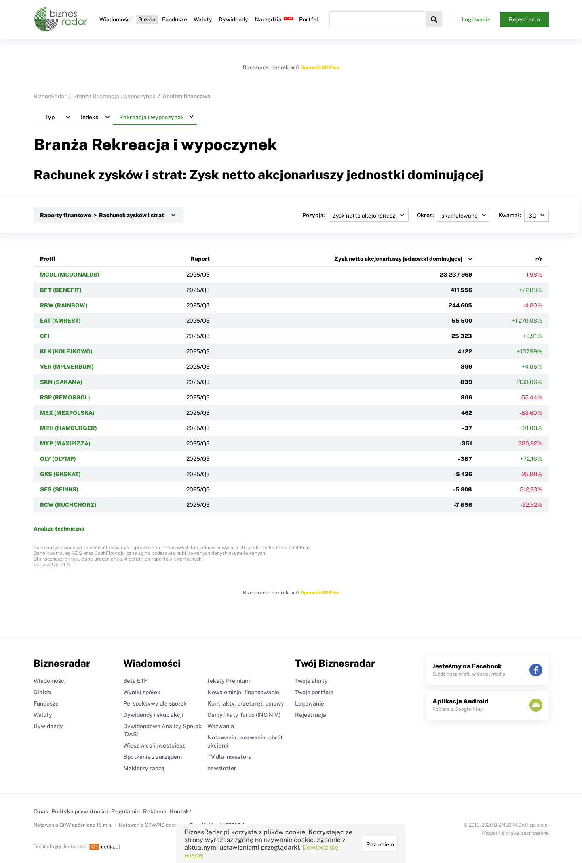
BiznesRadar (50, 96)
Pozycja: (355, 215)
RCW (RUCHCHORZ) (68, 505)
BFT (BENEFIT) (61, 290)
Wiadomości (115, 19)
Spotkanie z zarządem (152, 757)
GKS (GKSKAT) (60, 474)
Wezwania (220, 726)
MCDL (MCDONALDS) (69, 274)
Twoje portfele (314, 692)
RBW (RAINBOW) (64, 305)
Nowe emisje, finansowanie (243, 692)
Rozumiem (380, 844)
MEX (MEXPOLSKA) (67, 412)
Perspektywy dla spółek (155, 703)
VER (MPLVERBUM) (67, 366)
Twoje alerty (311, 681)
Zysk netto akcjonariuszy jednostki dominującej (398, 259)
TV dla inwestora (229, 757)
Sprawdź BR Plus (320, 67)
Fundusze (174, 19)
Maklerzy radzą (143, 768)
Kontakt (181, 811)
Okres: (453, 215)
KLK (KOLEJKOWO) (66, 351)
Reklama (155, 811)
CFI (44, 336)
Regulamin (125, 811)
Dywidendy (233, 19)
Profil (47, 259)
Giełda (147, 19)
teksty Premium (228, 681)
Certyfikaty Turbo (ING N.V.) (243, 715)
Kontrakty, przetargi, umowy (245, 703)
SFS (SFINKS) (59, 489)
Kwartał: (523, 215)
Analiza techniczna (59, 528)
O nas (41, 811)
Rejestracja (524, 19)
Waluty (203, 19)
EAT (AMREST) (60, 320)
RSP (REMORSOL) (65, 397)
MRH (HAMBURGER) (68, 428)
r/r (538, 259)
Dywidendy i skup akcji (153, 715)
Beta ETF (135, 681)
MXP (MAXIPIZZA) (65, 443)
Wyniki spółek (141, 692)
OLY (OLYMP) (58, 459)
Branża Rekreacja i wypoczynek (114, 96)
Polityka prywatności (79, 811)
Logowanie (476, 19)
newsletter (221, 768)
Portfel (308, 19)
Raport (200, 259)
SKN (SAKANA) (61, 382)
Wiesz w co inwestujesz (154, 745)
